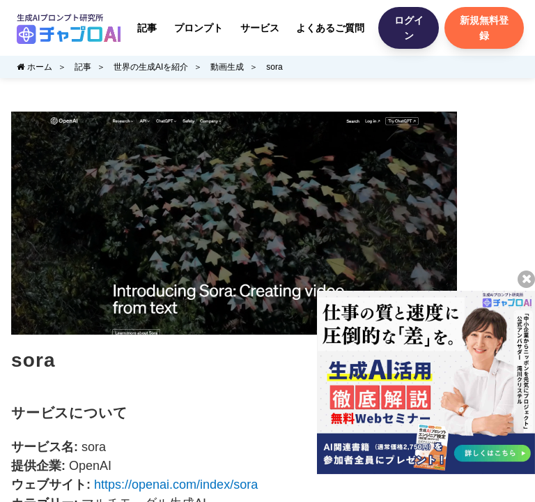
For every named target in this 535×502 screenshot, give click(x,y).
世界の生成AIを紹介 (151, 67)
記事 (147, 27)
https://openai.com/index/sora (176, 485)
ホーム (34, 67)
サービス (259, 27)
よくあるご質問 (330, 27)
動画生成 (227, 67)
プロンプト (198, 27)
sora (274, 67)
